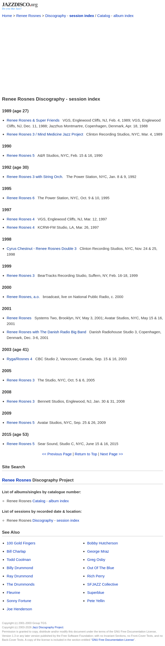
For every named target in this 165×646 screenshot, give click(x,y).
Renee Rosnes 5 (21, 155)
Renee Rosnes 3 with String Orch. (35, 176)
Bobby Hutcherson (102, 543)
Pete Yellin (96, 601)
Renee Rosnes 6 (21, 198)
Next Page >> (111, 454)
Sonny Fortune (19, 601)
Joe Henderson (19, 609)
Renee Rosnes (28, 15)
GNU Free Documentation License (113, 639)
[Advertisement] (82, 56)
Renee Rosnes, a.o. (23, 297)
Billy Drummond (20, 568)
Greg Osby (96, 559)
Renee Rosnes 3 (21, 275)
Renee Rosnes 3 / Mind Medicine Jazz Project (45, 134)
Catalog (103, 15)
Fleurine (13, 592)
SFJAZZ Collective (102, 584)
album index (123, 15)
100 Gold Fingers (21, 543)
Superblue (95, 592)
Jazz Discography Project (47, 627)
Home (7, 15)
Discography (55, 15)
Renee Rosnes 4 (21, 219)
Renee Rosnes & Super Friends (33, 120)
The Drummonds (21, 584)
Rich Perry (96, 576)
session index (81, 15)
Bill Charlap (16, 551)
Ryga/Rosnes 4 (19, 359)
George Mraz (98, 551)
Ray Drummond (20, 576)
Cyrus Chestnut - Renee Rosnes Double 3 (42, 248)
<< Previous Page (57, 454)
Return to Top (86, 454)
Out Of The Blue (100, 568)
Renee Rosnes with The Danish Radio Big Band (46, 332)
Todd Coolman (19, 559)
